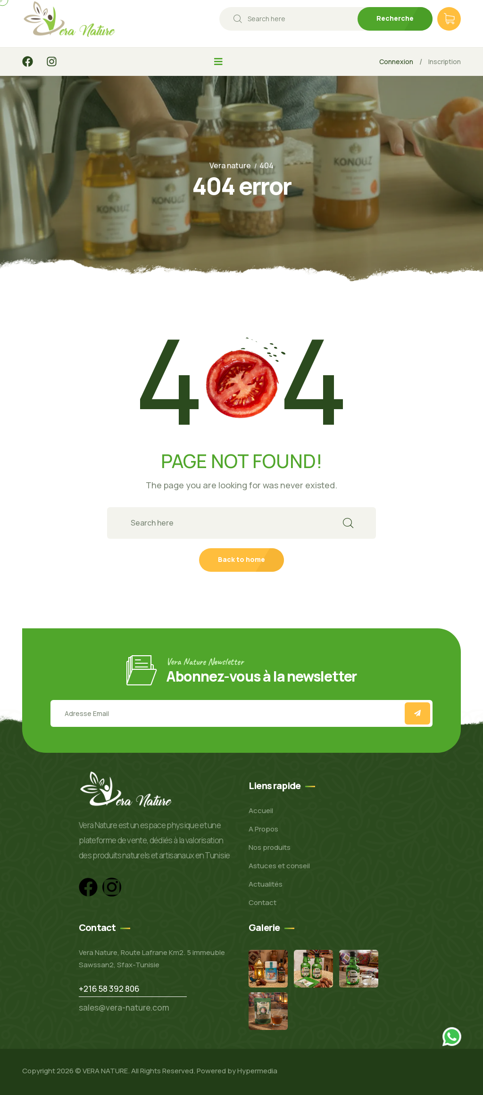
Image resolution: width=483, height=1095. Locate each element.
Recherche (395, 18)
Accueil (261, 810)
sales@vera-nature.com (124, 1007)
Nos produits (270, 847)
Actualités (266, 884)
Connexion (396, 61)
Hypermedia (257, 1071)
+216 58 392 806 (109, 988)
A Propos (263, 829)
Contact (262, 902)
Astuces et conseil (279, 866)
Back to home (241, 559)
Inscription (444, 61)
